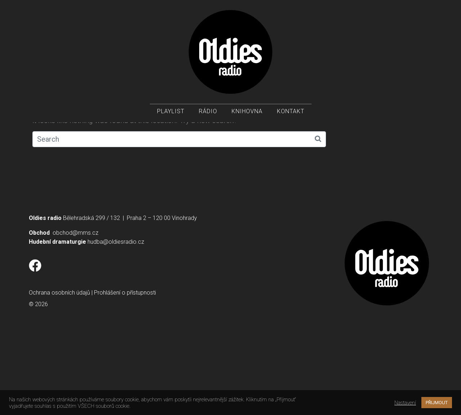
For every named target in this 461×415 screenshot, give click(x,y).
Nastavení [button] (405, 402)
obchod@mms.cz (75, 313)
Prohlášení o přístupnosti (125, 373)
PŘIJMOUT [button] (437, 402)
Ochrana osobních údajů (59, 373)
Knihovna (247, 112)
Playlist (170, 112)
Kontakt (290, 112)
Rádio (208, 112)
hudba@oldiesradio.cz (116, 322)
